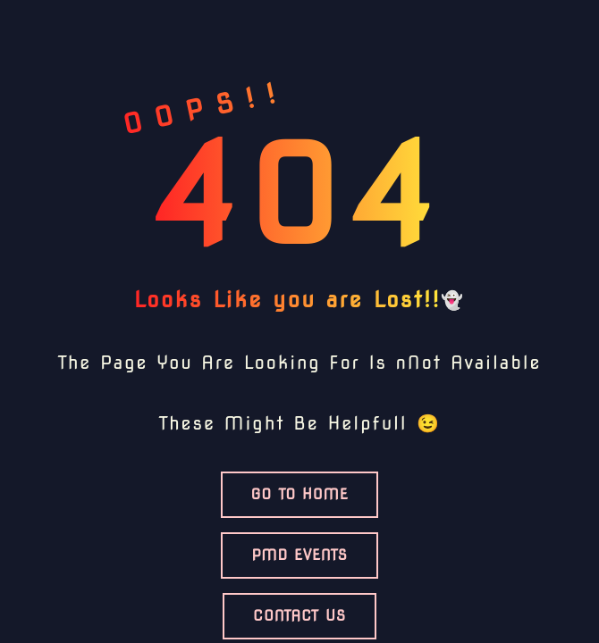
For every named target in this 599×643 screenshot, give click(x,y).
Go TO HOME (300, 494)
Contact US (299, 615)
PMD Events (299, 555)
